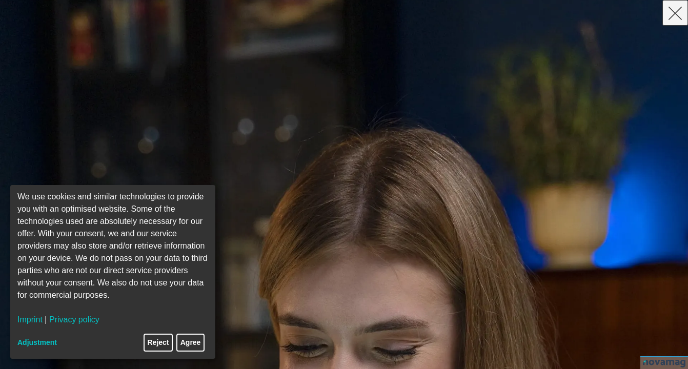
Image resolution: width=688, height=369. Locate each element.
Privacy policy (74, 319)
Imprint (30, 319)
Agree (190, 342)
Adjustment (37, 342)
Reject (158, 342)
